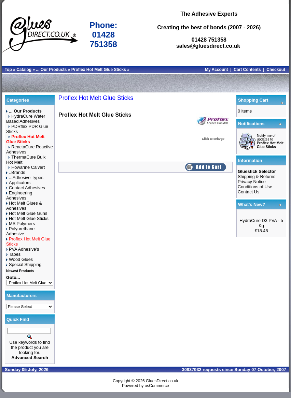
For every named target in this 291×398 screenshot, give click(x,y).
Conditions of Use (255, 186)
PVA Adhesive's (22, 249)
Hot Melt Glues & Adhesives (24, 206)
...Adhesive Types (24, 177)
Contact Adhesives (25, 187)
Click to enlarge (213, 137)
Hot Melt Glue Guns (26, 213)
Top (8, 69)
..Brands (15, 172)
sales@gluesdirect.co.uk (208, 46)
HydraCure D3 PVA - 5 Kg (261, 223)
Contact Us (248, 191)
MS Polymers (20, 223)
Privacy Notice (252, 181)
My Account (216, 69)
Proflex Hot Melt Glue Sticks (98, 69)
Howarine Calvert (27, 167)
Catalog (23, 69)
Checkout (275, 69)
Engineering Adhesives (19, 195)
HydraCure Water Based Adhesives (25, 119)
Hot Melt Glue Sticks (27, 218)
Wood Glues (19, 259)
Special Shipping (23, 264)
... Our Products (51, 69)
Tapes (13, 254)
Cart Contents (247, 69)
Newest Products (20, 271)
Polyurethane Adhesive (20, 231)
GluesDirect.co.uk (162, 381)
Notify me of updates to (270, 141)
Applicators (18, 182)
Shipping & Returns (256, 176)
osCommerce (157, 385)
